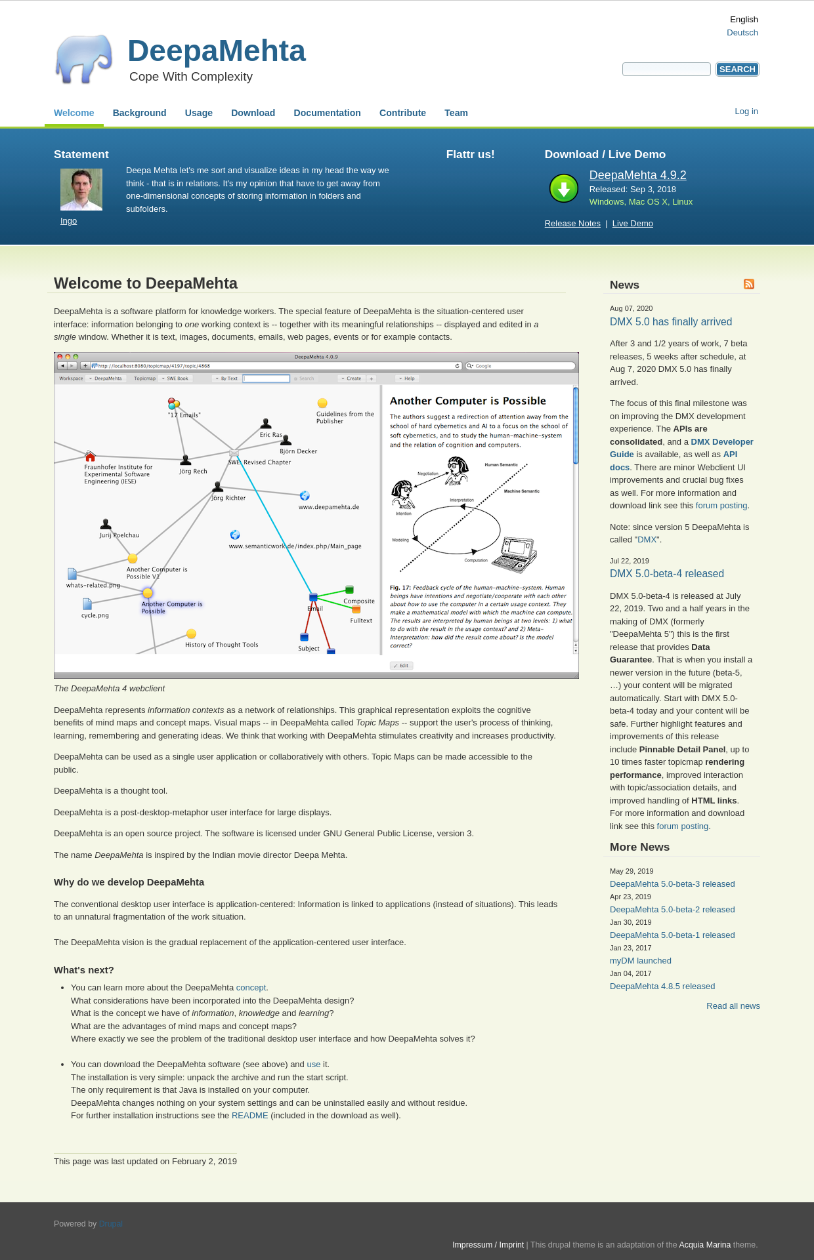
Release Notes (573, 223)
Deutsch (742, 32)
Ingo (68, 221)
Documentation (327, 113)
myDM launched (641, 960)
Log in (746, 111)
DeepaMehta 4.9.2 (638, 175)
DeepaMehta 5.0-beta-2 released (672, 909)
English (744, 19)
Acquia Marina (705, 1245)
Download (253, 113)
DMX (646, 539)
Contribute (402, 113)
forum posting (722, 505)
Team (456, 113)
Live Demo (632, 223)
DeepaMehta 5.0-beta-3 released (672, 884)
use (313, 1064)
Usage (199, 113)
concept (251, 987)
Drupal (111, 1224)
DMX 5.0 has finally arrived (671, 321)
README (250, 1115)
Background (140, 113)
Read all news (733, 1006)
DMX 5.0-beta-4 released (667, 573)
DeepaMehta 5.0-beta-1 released (672, 935)
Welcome (74, 113)
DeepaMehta (216, 50)
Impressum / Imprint (488, 1245)
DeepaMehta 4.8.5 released (662, 986)
